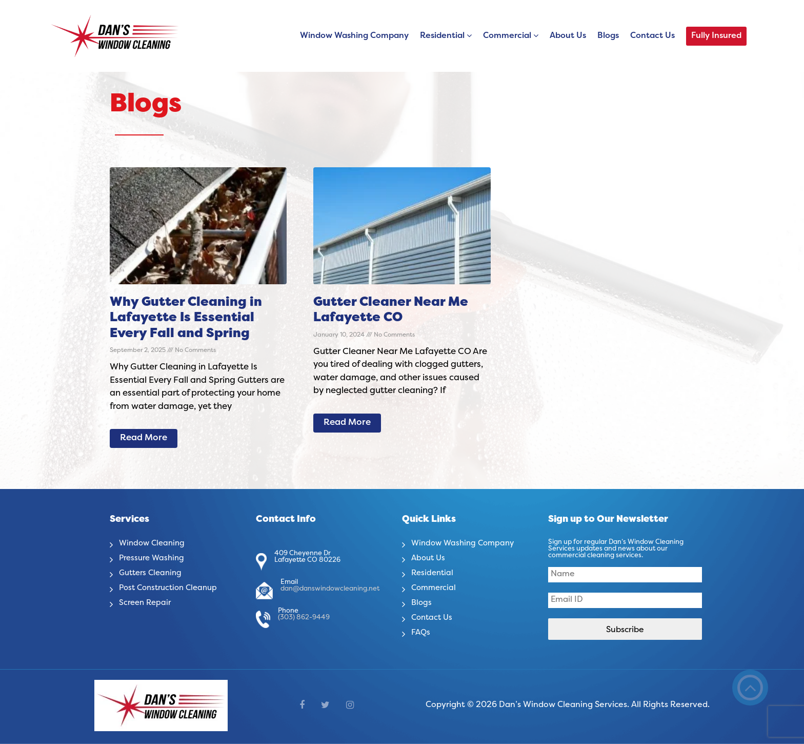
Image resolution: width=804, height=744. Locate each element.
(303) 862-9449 (304, 618)
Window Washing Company (354, 36)
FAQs (421, 633)
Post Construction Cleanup (172, 588)
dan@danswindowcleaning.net (329, 589)
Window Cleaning (154, 543)
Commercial (507, 36)
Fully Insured (716, 36)
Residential (442, 36)
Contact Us (652, 36)
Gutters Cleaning (153, 573)
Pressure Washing (154, 558)
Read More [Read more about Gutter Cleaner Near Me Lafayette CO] (347, 423)
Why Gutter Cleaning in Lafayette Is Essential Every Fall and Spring (186, 318)
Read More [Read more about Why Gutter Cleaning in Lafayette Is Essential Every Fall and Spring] (143, 438)
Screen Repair (146, 603)
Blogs (608, 36)
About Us (568, 36)
